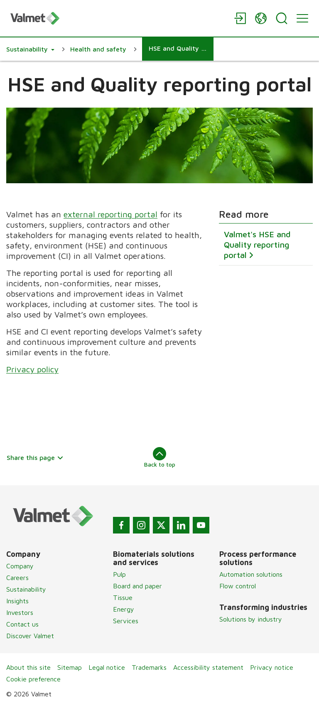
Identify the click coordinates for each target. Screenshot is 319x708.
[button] (30, 49)
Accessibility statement (208, 667)
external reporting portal (110, 214)
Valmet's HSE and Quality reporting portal (257, 244)
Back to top (159, 457)
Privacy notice (271, 667)
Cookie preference (33, 679)
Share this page (35, 457)
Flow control (237, 586)
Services (125, 620)
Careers (17, 577)
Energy (123, 609)
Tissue (123, 597)
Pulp (119, 574)
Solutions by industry (250, 619)
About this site (28, 667)
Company (20, 566)
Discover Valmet (30, 635)
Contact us (22, 624)
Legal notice (106, 667)
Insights (17, 601)
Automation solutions (250, 574)
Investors (19, 612)
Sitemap (69, 667)
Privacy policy (32, 369)
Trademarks (149, 667)
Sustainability (26, 589)
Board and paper (137, 586)
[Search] (281, 18)
